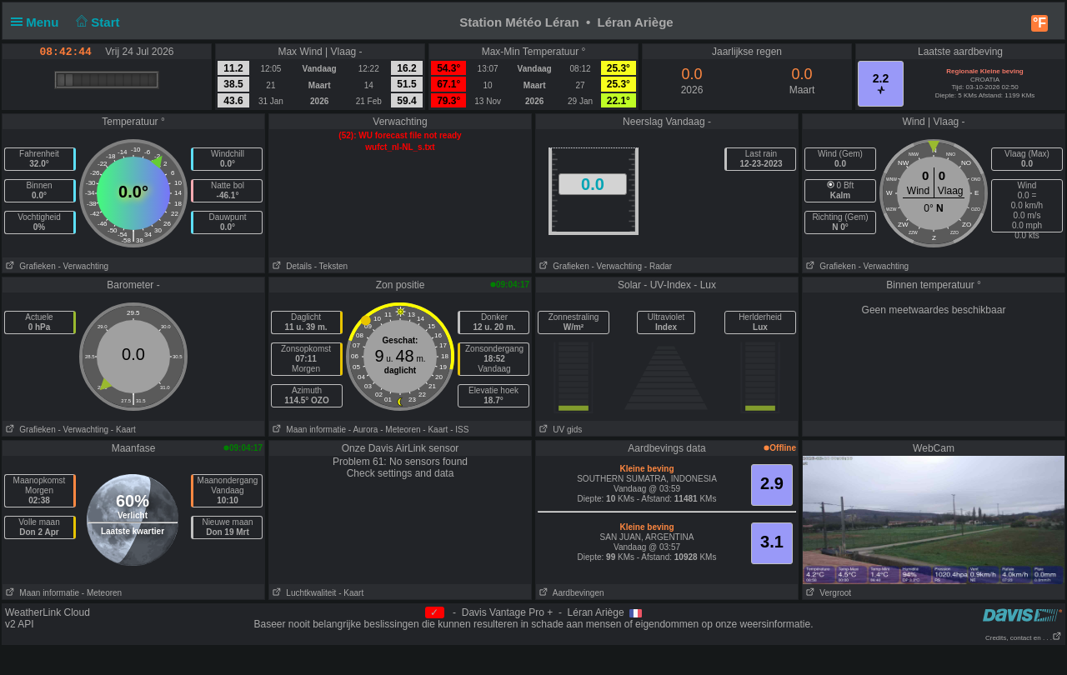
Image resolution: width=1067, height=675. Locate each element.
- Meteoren (400, 429)
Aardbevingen (570, 593)
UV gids (559, 429)
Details (290, 266)
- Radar (658, 266)
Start (96, 22)
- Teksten (331, 266)
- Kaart (123, 429)
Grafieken (29, 266)
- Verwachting (83, 266)
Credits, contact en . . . (1023, 638)
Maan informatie (307, 429)
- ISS (459, 429)
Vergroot (827, 593)
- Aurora (363, 429)
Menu (38, 22)
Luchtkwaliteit (302, 593)
